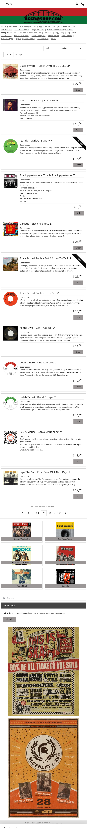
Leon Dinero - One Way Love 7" (38, 362)
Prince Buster (53, 35)
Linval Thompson (38, 35)
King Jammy (59, 32)
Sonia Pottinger (7, 38)
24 (37, 513)
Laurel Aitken (6, 35)
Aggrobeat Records (47, 26)
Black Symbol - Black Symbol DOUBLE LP (45, 65)
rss (61, 823)
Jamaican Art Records (66, 26)
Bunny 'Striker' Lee (8, 32)
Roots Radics (67, 35)
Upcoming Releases (28, 26)
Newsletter (13, 26)
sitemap (55, 823)
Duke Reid (48, 32)
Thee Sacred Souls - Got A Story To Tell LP (46, 258)
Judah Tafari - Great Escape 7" (38, 397)
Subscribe (10, 619)
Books (53, 38)
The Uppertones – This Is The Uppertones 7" (47, 175)
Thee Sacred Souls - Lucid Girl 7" (39, 293)
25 (44, 513)
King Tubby (71, 32)
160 (59, 513)
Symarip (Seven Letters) (25, 38)
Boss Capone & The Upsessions (60, 29)
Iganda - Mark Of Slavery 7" (36, 140)
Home (3, 26)
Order (78, 90)
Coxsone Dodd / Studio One (30, 32)
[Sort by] (64, 48)
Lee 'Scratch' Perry (21, 35)
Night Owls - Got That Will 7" (37, 327)
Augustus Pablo (38, 29)
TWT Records (6, 29)
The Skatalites (43, 38)
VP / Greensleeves (22, 29)
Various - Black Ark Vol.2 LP (36, 223)
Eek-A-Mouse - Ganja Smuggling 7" (41, 432)
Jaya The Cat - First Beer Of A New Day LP (45, 472)
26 (50, 513)
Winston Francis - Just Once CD (39, 100)
